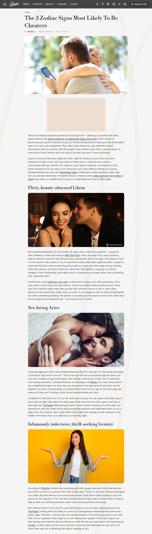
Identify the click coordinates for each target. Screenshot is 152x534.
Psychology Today (68, 172)
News (26, 4)
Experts (37, 4)
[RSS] (124, 5)
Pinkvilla (45, 488)
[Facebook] (97, 5)
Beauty (50, 4)
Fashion (62, 4)
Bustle (94, 382)
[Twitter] (119, 5)
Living (73, 4)
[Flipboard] (108, 5)
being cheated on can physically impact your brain (72, 138)
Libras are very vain (58, 281)
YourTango (48, 405)
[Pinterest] (102, 5)
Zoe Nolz (31, 32)
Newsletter (139, 4)
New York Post (72, 255)
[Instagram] (113, 5)
